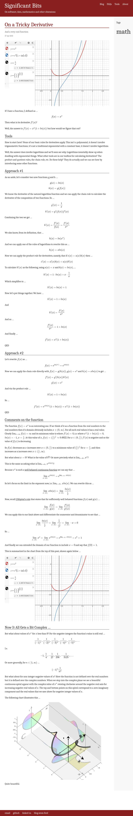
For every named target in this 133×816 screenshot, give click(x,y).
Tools (117, 4)
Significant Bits (23, 5)
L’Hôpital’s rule (23, 499)
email (7, 813)
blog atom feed (41, 813)
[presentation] (56, 116)
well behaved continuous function (41, 470)
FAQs (109, 4)
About (125, 4)
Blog (102, 4)
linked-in (26, 813)
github (16, 813)
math (123, 31)
